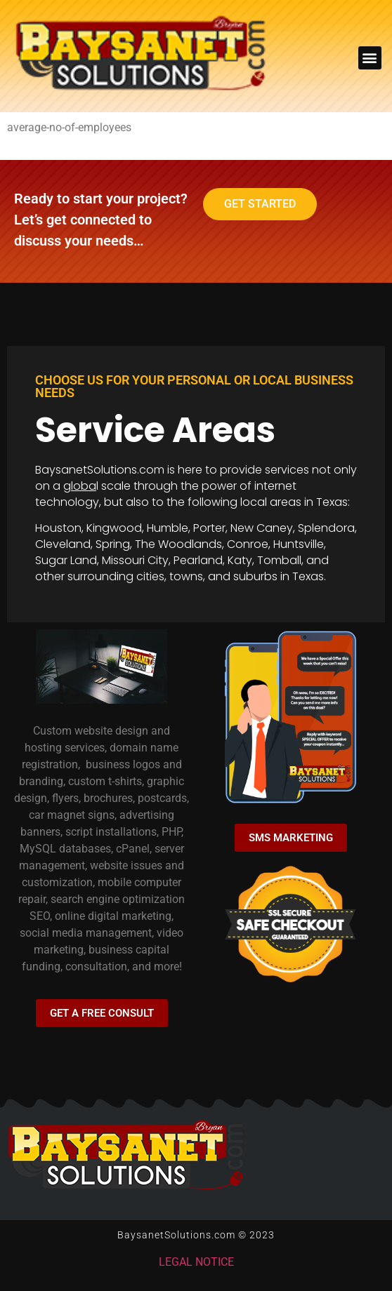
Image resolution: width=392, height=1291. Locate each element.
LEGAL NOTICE (196, 1262)
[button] (369, 57)
